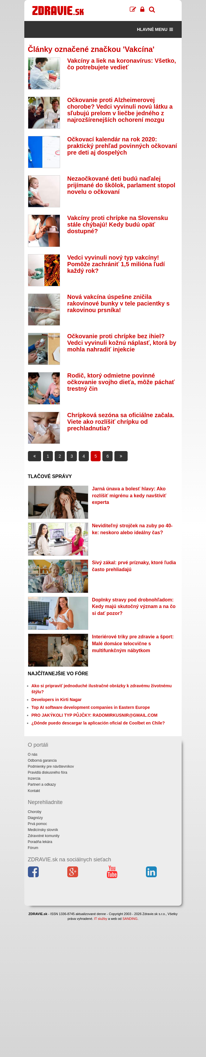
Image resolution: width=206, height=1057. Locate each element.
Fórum (33, 848)
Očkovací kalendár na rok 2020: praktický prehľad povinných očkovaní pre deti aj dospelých (122, 146)
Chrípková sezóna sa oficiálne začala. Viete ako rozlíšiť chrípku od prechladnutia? (120, 422)
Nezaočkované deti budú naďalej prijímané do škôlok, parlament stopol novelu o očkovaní (121, 185)
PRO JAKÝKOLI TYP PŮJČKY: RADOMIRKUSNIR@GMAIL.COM (95, 715)
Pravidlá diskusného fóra (47, 772)
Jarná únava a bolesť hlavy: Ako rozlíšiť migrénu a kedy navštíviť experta (129, 495)
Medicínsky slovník (43, 830)
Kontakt (34, 791)
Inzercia (34, 778)
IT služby (100, 918)
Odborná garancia (42, 760)
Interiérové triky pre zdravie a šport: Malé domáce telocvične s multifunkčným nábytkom (133, 643)
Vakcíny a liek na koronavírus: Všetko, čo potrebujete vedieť (121, 64)
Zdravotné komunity (43, 836)
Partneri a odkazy (42, 784)
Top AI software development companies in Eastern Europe (91, 707)
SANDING (130, 918)
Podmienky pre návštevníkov (51, 766)
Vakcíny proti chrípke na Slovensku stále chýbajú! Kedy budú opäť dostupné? (117, 224)
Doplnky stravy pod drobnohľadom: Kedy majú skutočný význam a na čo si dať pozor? (133, 606)
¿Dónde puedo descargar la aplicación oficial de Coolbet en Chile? (98, 723)
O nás (33, 754)
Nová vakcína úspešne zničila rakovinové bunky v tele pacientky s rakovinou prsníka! (118, 303)
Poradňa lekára (40, 842)
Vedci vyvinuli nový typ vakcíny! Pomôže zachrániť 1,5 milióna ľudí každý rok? (116, 264)
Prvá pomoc (37, 824)
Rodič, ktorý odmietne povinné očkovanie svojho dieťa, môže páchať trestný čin (121, 382)
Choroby (34, 812)
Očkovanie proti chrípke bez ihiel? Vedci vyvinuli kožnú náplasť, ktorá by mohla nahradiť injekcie (121, 343)
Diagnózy (35, 818)
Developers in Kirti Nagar (57, 699)
